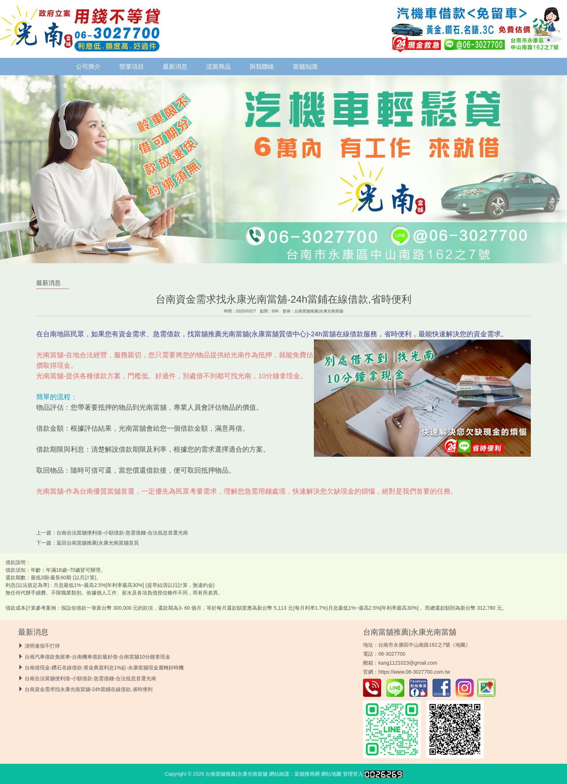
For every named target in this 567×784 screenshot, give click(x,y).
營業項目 (131, 66)
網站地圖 (331, 774)
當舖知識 (305, 66)
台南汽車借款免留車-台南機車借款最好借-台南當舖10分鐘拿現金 (97, 657)
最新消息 (175, 66)
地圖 (460, 645)
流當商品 (218, 66)
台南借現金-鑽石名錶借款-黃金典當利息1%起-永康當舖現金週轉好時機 (104, 667)
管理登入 (353, 774)
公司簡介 (88, 66)
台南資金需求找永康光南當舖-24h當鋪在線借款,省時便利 (89, 689)
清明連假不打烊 (42, 646)
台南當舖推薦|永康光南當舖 (318, 311)
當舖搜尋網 (307, 774)
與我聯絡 (262, 66)
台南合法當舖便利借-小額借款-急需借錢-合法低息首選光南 (122, 533)
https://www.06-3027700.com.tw (414, 672)
